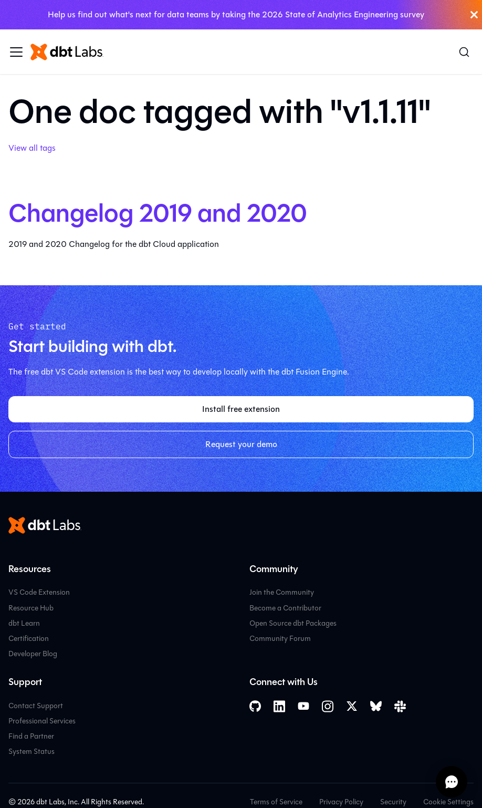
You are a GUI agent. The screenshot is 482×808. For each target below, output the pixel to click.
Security (393, 801)
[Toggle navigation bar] (16, 52)
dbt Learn (24, 623)
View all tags (32, 148)
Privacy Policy (341, 801)
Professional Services (42, 721)
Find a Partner (31, 736)
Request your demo (241, 444)
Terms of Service (276, 801)
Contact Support (35, 705)
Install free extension (241, 409)
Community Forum (280, 638)
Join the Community (281, 592)
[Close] (474, 14)
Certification (28, 638)
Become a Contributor (285, 608)
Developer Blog (32, 653)
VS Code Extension (39, 592)
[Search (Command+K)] (464, 52)
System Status (31, 751)
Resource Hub (31, 608)
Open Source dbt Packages (293, 623)
